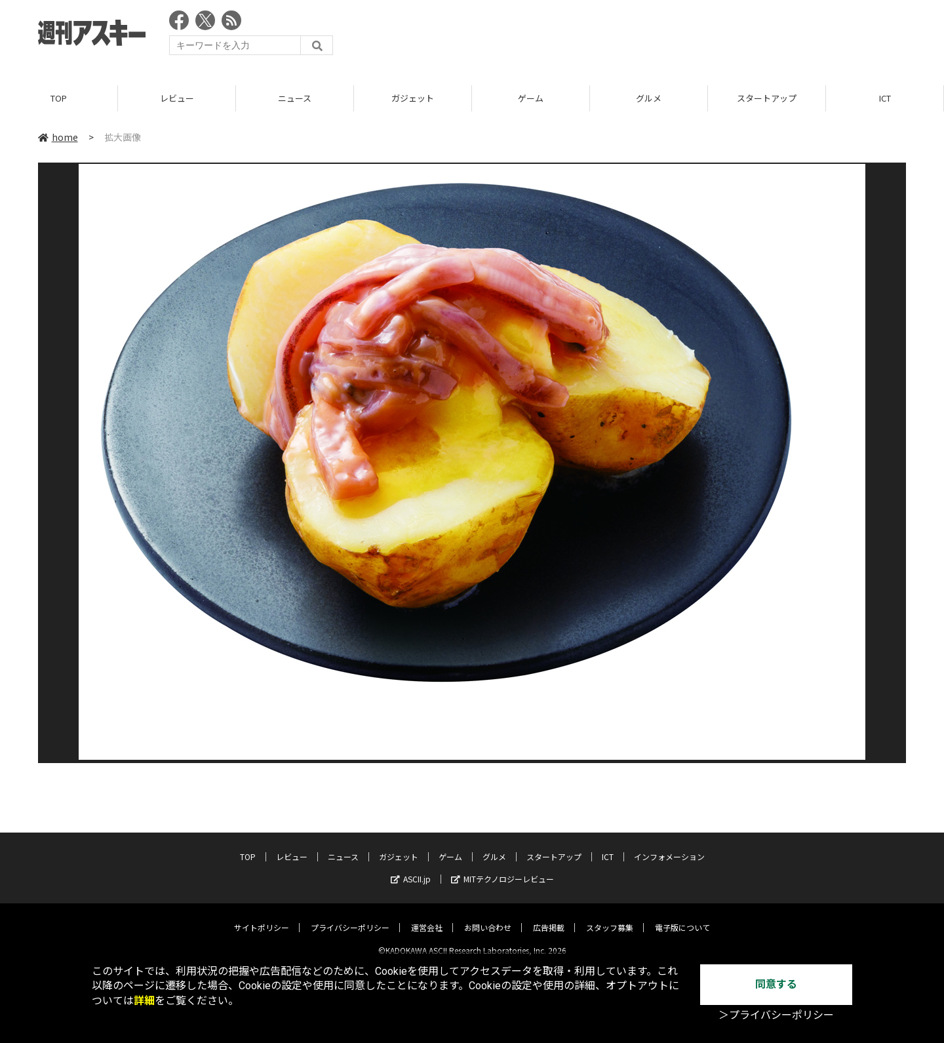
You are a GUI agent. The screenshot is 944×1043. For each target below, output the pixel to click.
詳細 (144, 1000)
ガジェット (412, 98)
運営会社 (426, 916)
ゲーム (530, 98)
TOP (58, 98)
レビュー (177, 98)
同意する (776, 984)
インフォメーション (669, 846)
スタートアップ (766, 98)
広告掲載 (548, 916)
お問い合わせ (487, 916)
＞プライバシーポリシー (776, 1015)
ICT (885, 98)
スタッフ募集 (609, 916)
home (58, 137)
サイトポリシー (261, 916)
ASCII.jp (411, 868)
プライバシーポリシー (350, 916)
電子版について (682, 916)
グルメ (648, 98)
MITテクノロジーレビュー (502, 868)
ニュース (294, 98)
